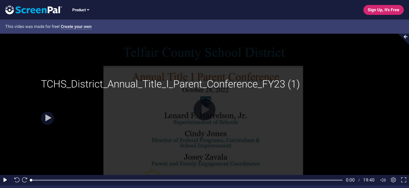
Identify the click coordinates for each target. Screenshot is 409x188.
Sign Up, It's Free (383, 9)
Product (80, 10)
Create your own (76, 26)
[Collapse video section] (402, 39)
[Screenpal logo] (31, 9)
